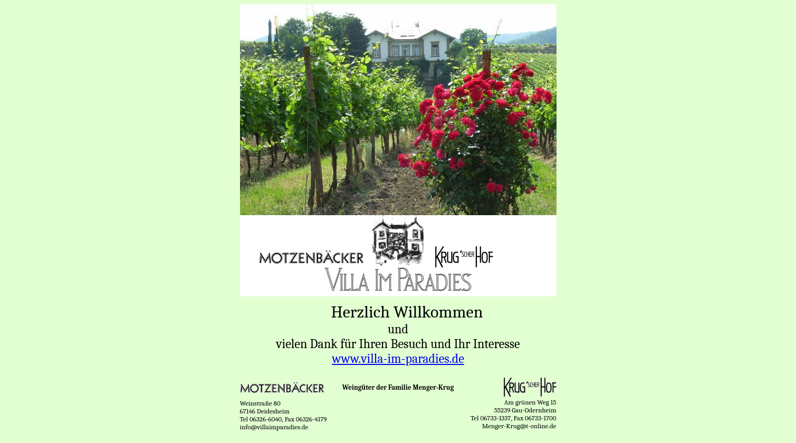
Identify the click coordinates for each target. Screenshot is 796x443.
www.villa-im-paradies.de (398, 358)
